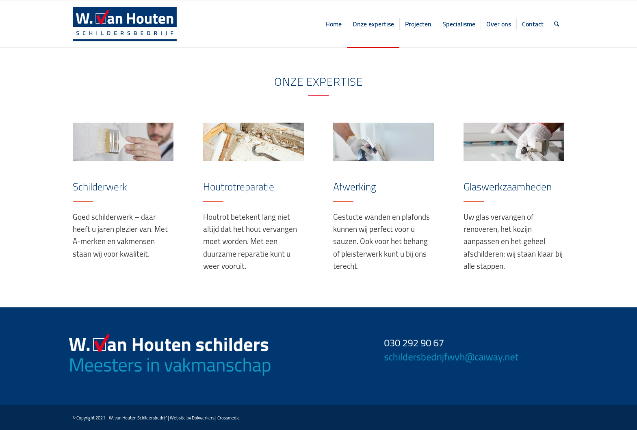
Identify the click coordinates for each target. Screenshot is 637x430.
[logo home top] (125, 24)
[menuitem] (333, 24)
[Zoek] (557, 24)
